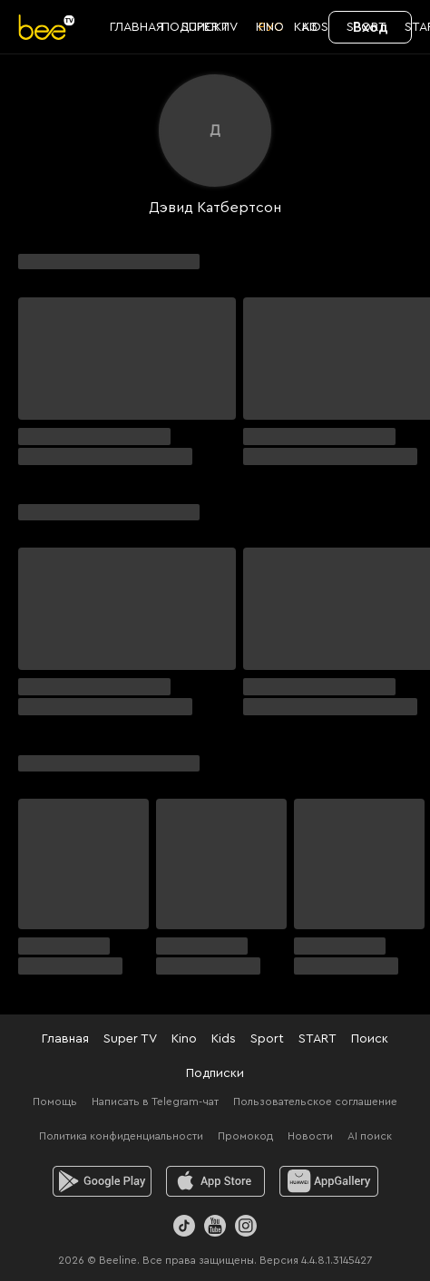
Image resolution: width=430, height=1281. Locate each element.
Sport (267, 1039)
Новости (310, 1136)
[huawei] (328, 1181)
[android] (102, 1181)
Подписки (215, 1073)
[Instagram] (246, 1226)
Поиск (369, 1039)
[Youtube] (215, 1226)
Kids (223, 1039)
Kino (184, 1039)
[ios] (215, 1181)
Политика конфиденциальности (121, 1136)
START (317, 1039)
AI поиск (369, 1136)
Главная (65, 1039)
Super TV (130, 1039)
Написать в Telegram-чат (155, 1101)
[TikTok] (184, 1226)
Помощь (55, 1101)
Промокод (245, 1136)
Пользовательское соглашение (315, 1101)
